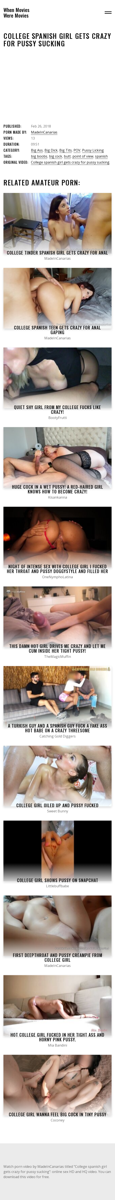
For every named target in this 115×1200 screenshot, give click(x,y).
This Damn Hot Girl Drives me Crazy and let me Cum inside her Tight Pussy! (57, 648)
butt (67, 156)
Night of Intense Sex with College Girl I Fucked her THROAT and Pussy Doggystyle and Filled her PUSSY (57, 571)
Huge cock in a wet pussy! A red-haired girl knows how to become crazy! (57, 489)
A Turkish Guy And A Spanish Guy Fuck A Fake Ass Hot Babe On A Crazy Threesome (57, 728)
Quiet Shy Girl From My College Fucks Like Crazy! (57, 409)
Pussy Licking (93, 150)
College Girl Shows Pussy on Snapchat (57, 880)
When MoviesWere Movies (16, 12)
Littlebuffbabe (57, 886)
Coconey (57, 1120)
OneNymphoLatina (57, 577)
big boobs (39, 156)
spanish (101, 156)
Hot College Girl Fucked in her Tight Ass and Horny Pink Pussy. (57, 1037)
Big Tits (65, 150)
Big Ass (37, 150)
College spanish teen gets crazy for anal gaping (57, 329)
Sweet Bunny (57, 811)
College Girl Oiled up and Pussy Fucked (57, 805)
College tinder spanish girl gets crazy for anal (57, 252)
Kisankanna (57, 497)
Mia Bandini (57, 1045)
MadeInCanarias (44, 132)
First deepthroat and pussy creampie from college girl (57, 957)
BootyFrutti (57, 417)
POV (77, 150)
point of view (82, 156)
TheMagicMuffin (57, 656)
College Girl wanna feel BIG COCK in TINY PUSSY (57, 1114)
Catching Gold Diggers (58, 736)
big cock (55, 156)
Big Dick (51, 150)
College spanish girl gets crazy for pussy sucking (70, 162)
